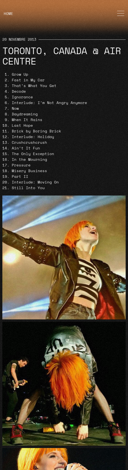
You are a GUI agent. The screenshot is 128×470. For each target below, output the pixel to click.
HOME (8, 14)
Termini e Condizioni (27, 464)
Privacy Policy (20, 452)
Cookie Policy (19, 458)
